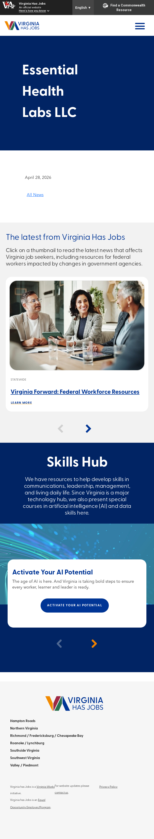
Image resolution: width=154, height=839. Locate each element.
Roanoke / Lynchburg (27, 743)
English (83, 7)
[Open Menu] (140, 26)
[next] (92, 643)
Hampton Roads (23, 721)
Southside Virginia (24, 751)
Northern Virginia (24, 728)
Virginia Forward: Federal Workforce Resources (75, 392)
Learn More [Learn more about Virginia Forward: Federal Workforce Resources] (21, 402)
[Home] (22, 22)
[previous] (57, 643)
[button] (60, 428)
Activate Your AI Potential (74, 605)
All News (35, 195)
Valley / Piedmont (24, 765)
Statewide (18, 379)
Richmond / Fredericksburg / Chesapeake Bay (46, 736)
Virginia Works (45, 787)
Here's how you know (32, 10)
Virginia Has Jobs (32, 3)
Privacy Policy (108, 787)
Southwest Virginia (25, 758)
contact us (61, 792)
